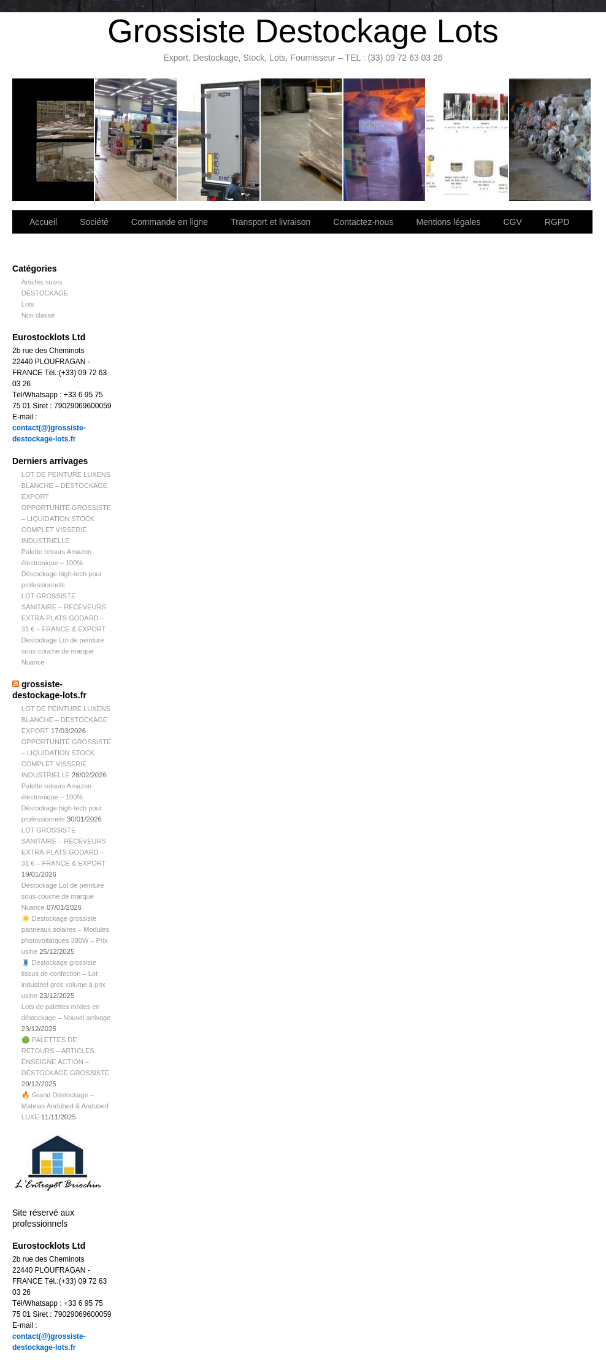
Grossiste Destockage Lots (302, 31)
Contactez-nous (302, 139)
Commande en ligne (169, 222)
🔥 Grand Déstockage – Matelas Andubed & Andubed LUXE (65, 1106)
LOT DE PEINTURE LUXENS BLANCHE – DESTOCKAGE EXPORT (65, 485)
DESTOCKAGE (44, 293)
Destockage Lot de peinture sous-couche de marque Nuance (62, 651)
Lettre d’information (384, 139)
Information (550, 139)
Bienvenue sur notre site (53, 139)
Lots (27, 304)
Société (136, 139)
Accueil (43, 222)
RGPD (557, 222)
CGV (512, 222)
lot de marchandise (467, 139)
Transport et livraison (219, 139)
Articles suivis (42, 282)
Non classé (38, 315)
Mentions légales (448, 222)
